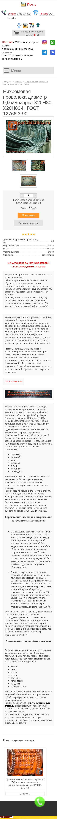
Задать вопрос (28, 223)
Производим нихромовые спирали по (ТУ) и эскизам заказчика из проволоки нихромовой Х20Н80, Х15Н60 (25, 783)
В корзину (25, 793)
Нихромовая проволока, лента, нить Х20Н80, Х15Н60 (25, 83)
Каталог (18, 81)
